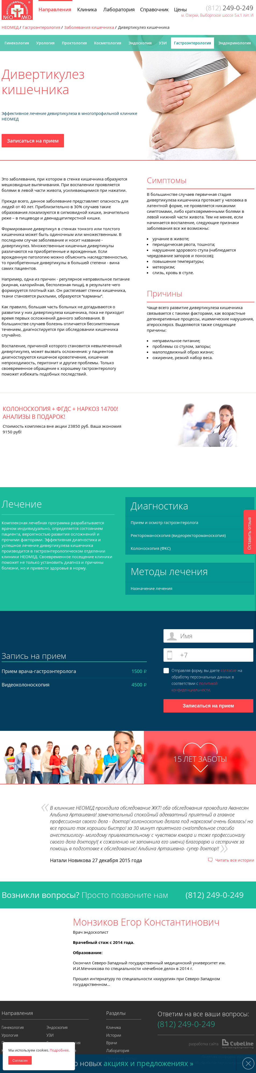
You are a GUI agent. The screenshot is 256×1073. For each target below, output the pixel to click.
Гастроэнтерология (192, 42)
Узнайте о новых (118, 1063)
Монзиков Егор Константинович (146, 921)
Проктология (74, 42)
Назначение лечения (151, 588)
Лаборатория (117, 1050)
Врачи (111, 1042)
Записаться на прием (33, 140)
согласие (229, 670)
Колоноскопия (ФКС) (150, 548)
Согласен (20, 1060)
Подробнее (59, 1050)
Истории (113, 1035)
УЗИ (163, 42)
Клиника (113, 1027)
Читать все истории (234, 860)
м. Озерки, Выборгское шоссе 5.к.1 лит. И (217, 15)
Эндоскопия (140, 42)
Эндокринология (234, 42)
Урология (45, 42)
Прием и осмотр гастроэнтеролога (164, 522)
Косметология (107, 42)
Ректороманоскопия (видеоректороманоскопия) (178, 535)
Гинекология (17, 42)
